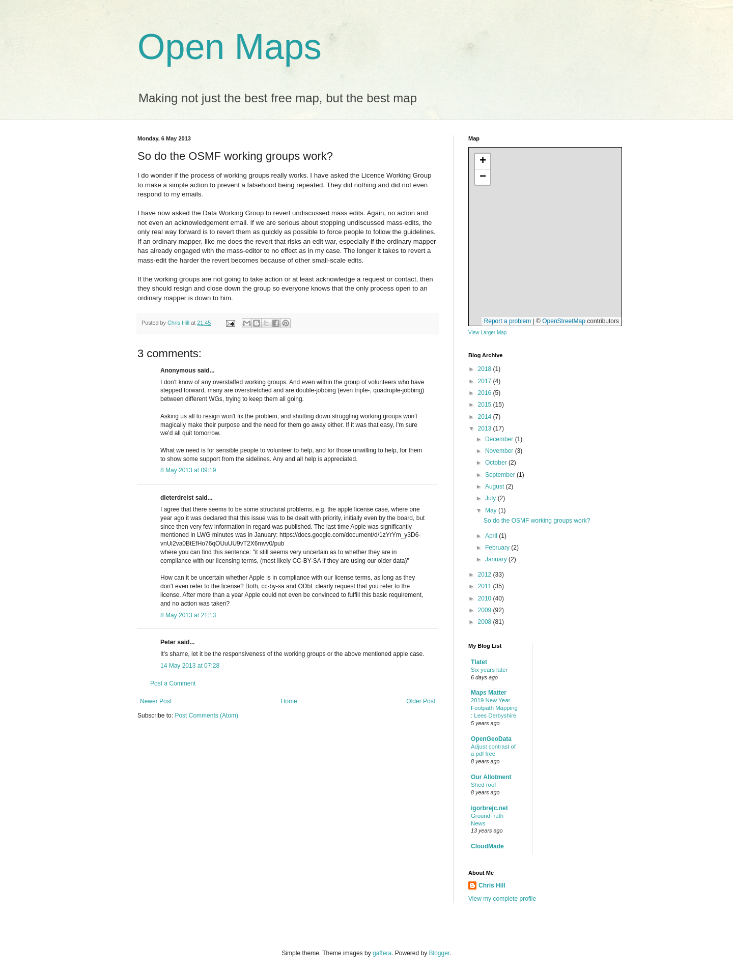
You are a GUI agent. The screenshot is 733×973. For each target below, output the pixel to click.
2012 (485, 574)
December (500, 439)
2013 (485, 428)
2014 (485, 416)
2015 (485, 404)
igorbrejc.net (489, 808)
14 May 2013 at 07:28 (189, 665)
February (498, 547)
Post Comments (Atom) (206, 715)
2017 (485, 381)
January (497, 559)
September (501, 474)
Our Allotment (491, 777)
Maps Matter (488, 692)
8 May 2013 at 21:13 (188, 615)
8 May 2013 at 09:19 (188, 470)
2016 (485, 392)
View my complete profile (502, 898)
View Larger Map (487, 332)
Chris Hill (491, 885)
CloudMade (487, 846)
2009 (485, 610)
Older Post (420, 701)
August (495, 486)
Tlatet (479, 662)
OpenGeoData (491, 738)
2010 (485, 598)
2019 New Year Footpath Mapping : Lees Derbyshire (494, 708)
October (497, 462)
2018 (485, 369)
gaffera (382, 953)
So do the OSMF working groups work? (537, 520)
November (500, 450)
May (491, 510)
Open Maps (229, 47)
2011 (485, 586)
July (491, 498)
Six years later (489, 670)
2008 (485, 621)
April (492, 535)
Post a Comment (172, 683)
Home (289, 701)
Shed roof (483, 785)
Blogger (439, 953)
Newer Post (156, 701)
